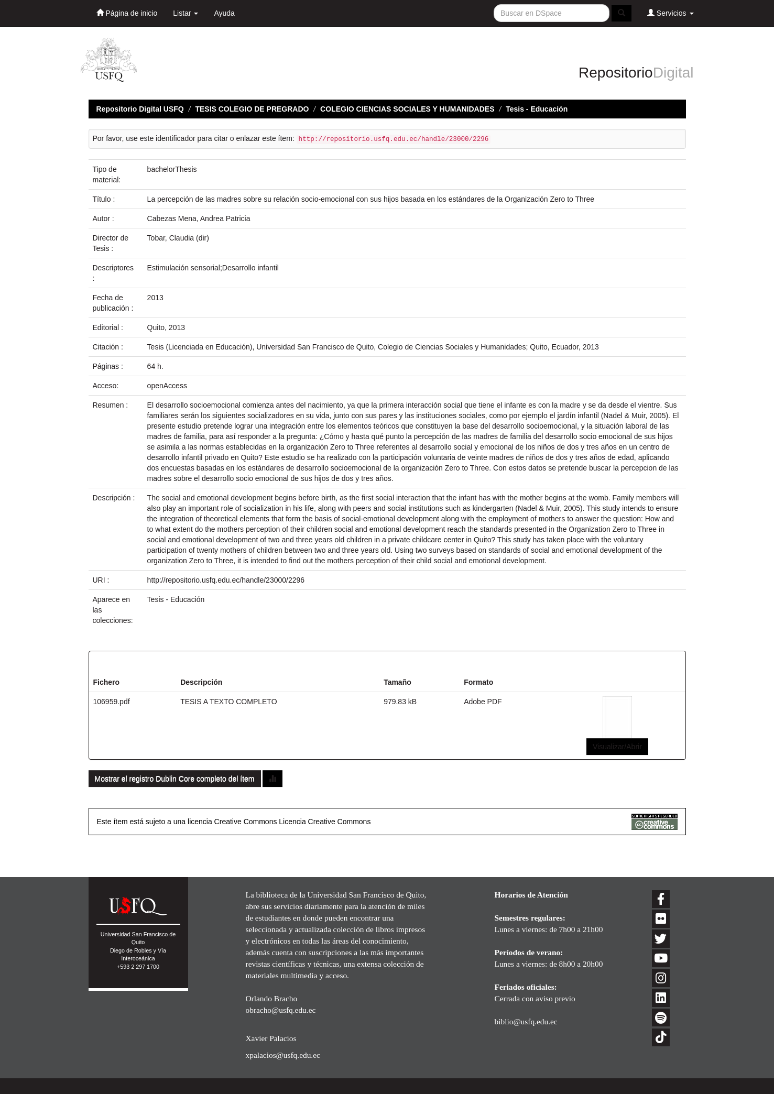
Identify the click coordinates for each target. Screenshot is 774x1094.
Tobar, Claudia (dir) (178, 238)
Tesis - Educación (537, 109)
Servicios (670, 12)
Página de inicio (127, 12)
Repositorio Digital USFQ (140, 109)
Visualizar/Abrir (617, 746)
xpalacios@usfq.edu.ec (283, 1055)
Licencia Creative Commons (324, 821)
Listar (185, 13)
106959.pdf (111, 701)
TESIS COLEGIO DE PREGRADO (252, 109)
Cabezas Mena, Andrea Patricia (198, 218)
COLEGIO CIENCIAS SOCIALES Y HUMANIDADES (407, 109)
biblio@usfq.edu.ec (526, 1021)
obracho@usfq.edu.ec (281, 1009)
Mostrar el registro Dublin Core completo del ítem (175, 778)
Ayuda (224, 13)
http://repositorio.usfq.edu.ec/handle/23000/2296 (225, 580)
